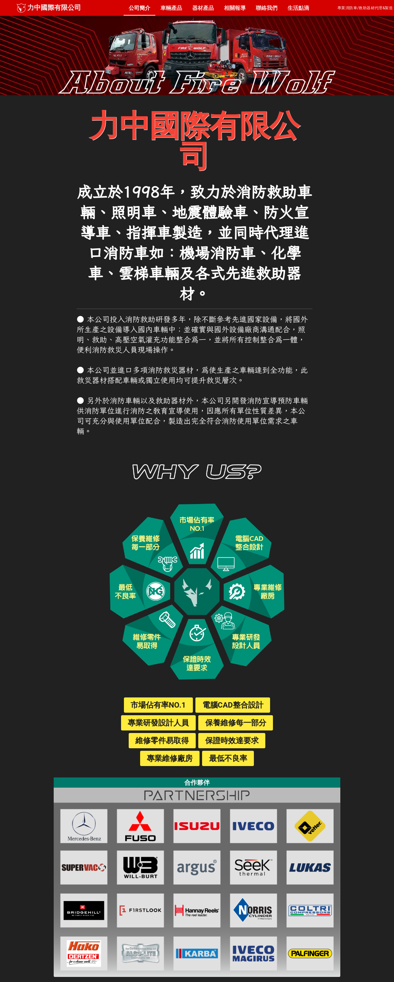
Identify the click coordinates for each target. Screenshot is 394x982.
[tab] (139, 8)
